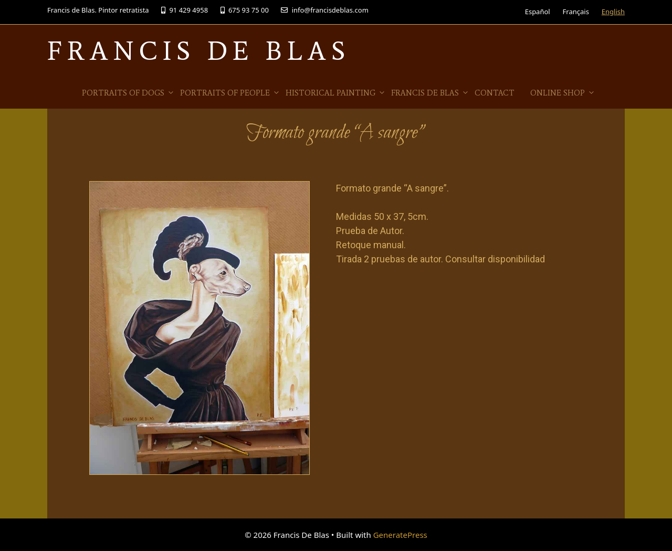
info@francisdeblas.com (324, 10)
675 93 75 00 (244, 10)
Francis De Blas (198, 51)
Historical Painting (336, 93)
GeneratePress (400, 534)
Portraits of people (230, 93)
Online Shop (562, 93)
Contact (494, 93)
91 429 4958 (184, 10)
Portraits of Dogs (128, 93)
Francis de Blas (430, 93)
